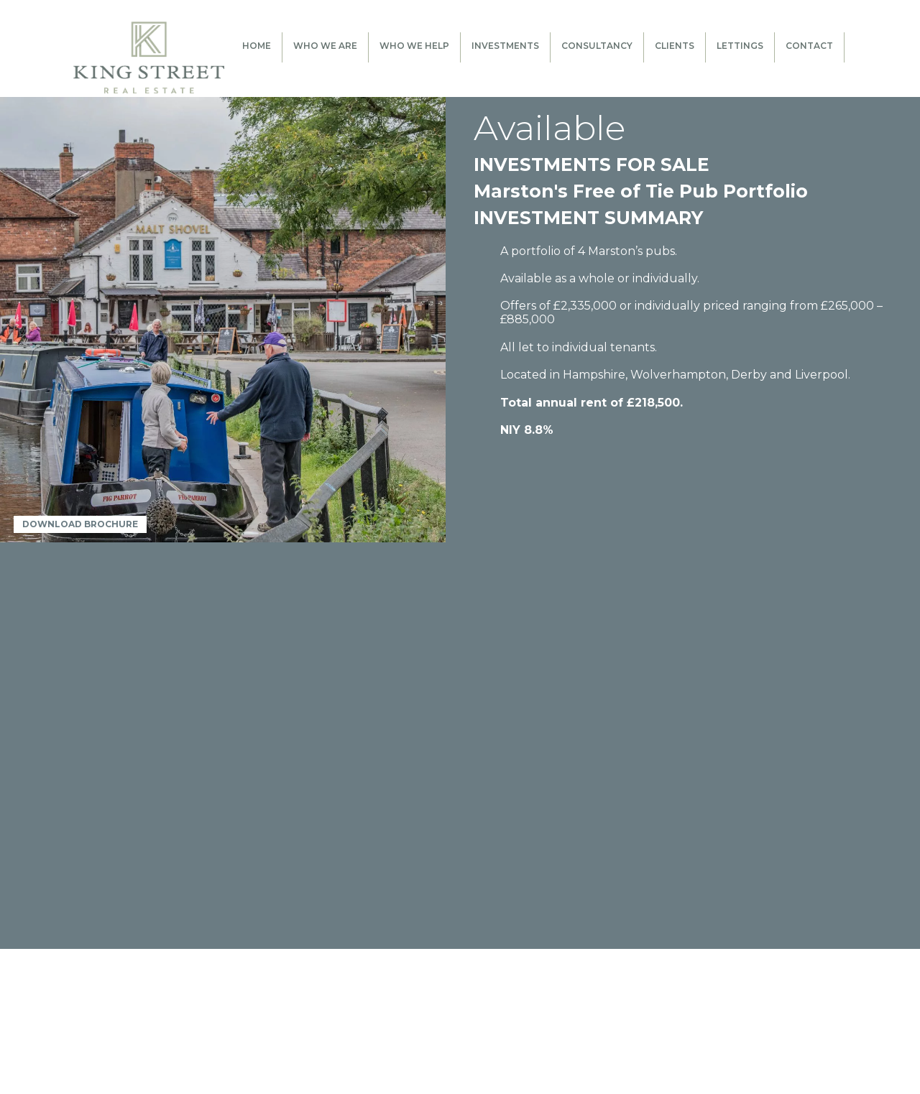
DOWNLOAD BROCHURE (80, 524)
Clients (674, 45)
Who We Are (325, 45)
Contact (809, 45)
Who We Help (414, 45)
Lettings (740, 45)
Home (256, 45)
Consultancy (596, 45)
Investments (505, 45)
